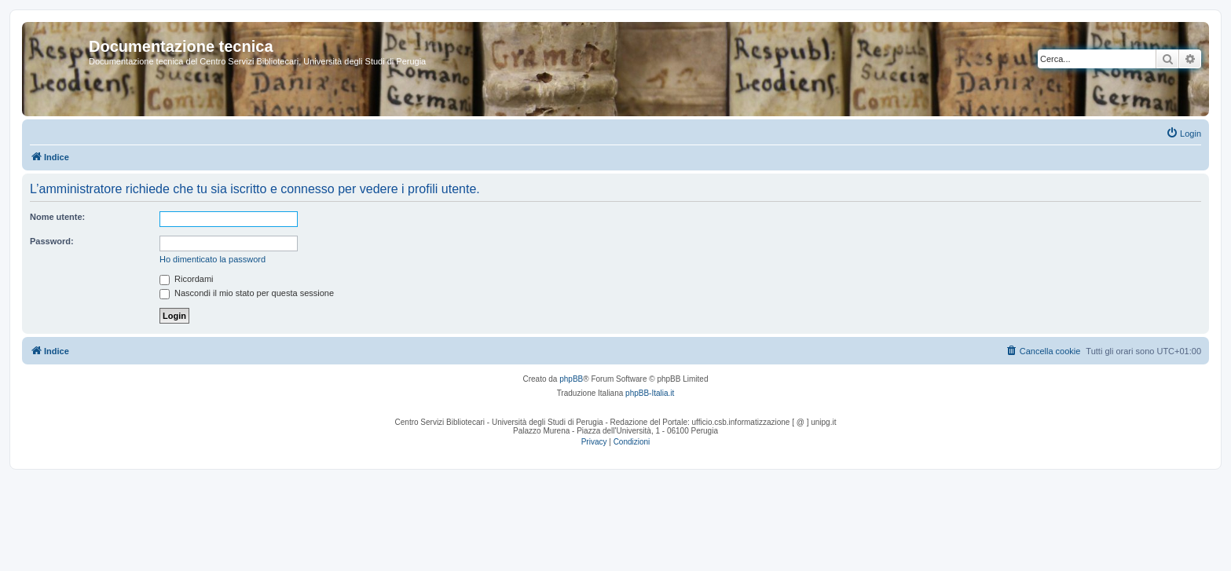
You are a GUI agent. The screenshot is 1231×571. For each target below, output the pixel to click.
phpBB (571, 379)
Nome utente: (57, 216)
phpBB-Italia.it (649, 393)
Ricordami (186, 279)
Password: (52, 241)
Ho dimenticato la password (212, 259)
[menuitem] (1183, 133)
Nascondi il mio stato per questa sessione (246, 293)
